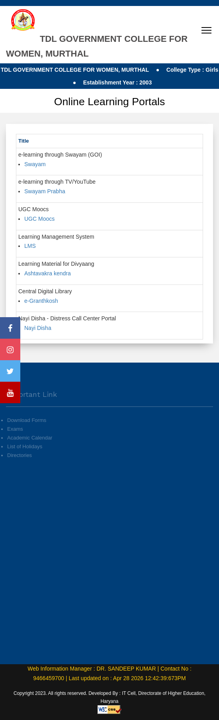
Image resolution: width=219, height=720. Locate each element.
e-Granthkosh (41, 301)
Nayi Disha (37, 328)
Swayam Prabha (44, 191)
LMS (30, 246)
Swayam (35, 164)
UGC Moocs (39, 219)
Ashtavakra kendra (47, 273)
